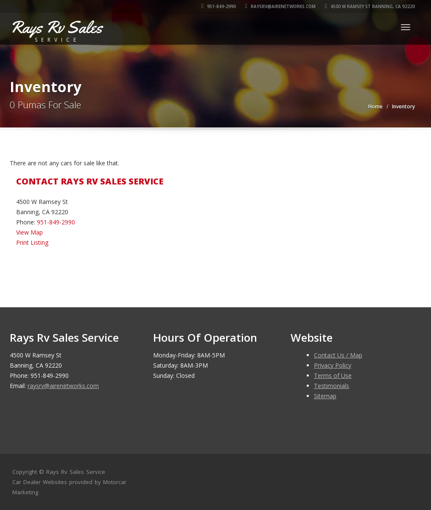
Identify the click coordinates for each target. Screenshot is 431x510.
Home (375, 106)
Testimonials (331, 386)
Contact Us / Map (338, 355)
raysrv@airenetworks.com (280, 6)
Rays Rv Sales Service (75, 472)
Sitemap (325, 396)
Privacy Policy (332, 365)
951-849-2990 (219, 6)
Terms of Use (333, 375)
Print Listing (32, 242)
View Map (29, 232)
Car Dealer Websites (39, 482)
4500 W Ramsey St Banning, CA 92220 (370, 6)
